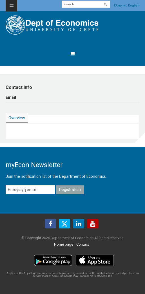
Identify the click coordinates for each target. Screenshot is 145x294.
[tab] (17, 118)
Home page (63, 244)
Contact (82, 244)
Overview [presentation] (16, 118)
